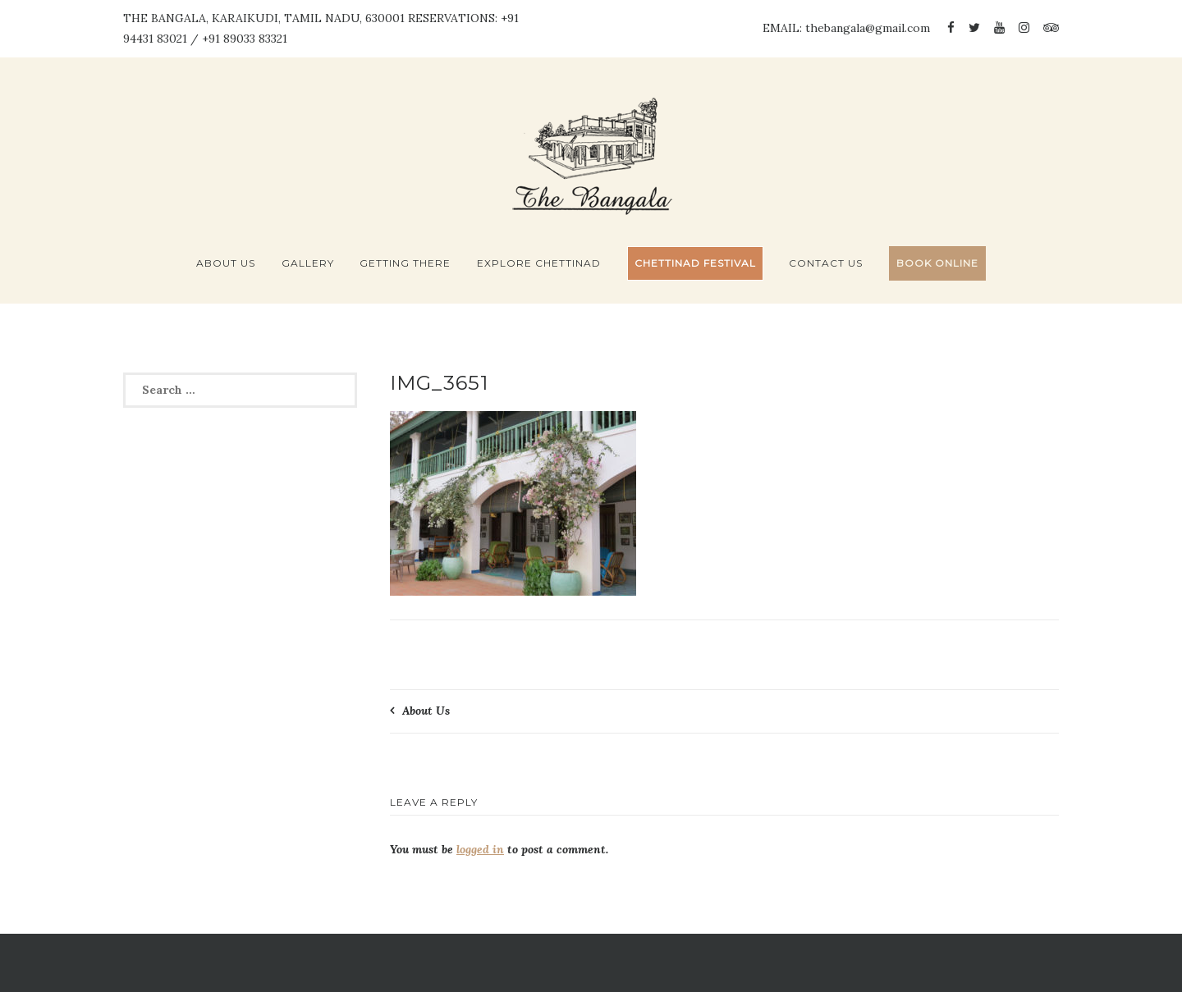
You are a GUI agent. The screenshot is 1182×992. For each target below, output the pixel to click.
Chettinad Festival (695, 263)
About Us (225, 263)
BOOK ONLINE (937, 263)
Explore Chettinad (539, 263)
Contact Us (826, 263)
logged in (480, 849)
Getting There (405, 263)
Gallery (308, 263)
